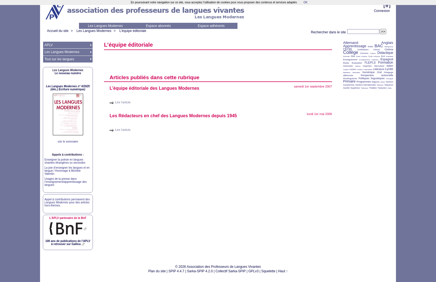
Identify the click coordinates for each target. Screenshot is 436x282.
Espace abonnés (158, 26)
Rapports (376, 82)
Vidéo (389, 88)
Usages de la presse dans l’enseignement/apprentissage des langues (65, 181)
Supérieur (355, 88)
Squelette (268, 271)
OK (305, 2)
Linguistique (367, 69)
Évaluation (357, 63)
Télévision (364, 88)
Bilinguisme (389, 47)
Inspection (367, 66)
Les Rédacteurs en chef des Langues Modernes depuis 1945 (173, 115)
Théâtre (373, 88)
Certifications (362, 50)
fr (386, 5)
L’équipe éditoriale (132, 31)
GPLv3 (253, 271)
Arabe (370, 47)
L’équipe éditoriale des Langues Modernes (154, 88)
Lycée (389, 69)
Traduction (382, 88)
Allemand (350, 43)
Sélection (380, 85)
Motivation (356, 72)
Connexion (382, 11)
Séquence (388, 85)
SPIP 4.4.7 (176, 271)
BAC (379, 45)
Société (346, 88)
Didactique (385, 53)
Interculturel (379, 66)
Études (346, 63)
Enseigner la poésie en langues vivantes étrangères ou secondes (64, 161)
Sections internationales (365, 85)
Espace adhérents (211, 26)
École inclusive (374, 56)
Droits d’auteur (361, 56)
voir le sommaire (68, 141)
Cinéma (389, 49)
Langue (346, 69)
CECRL (348, 49)
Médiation (346, 72)
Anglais (387, 43)
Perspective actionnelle (377, 75)
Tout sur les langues (59, 59)
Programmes (363, 81)
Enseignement (350, 59)
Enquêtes (389, 56)
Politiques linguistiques (371, 78)
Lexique (360, 69)
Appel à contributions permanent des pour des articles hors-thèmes (67, 202)
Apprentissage (354, 46)
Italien (390, 65)
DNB (353, 56)
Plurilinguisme (350, 78)
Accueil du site (57, 31)
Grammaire (348, 66)
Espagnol (386, 59)
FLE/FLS (370, 62)
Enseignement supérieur (368, 60)
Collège (350, 52)
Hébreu (358, 66)
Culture (372, 53)
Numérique (368, 72)
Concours (364, 53)
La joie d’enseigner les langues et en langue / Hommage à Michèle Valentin (67, 170)
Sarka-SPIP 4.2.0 (200, 271)
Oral (379, 72)
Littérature (379, 69)
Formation (385, 62)
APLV (48, 45)
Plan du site (157, 271)
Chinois (376, 50)
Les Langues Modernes (105, 26)
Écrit (383, 56)
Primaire (349, 81)
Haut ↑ (283, 271)
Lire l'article (122, 102)
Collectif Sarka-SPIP (230, 271)
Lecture (353, 69)
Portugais (389, 78)
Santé (382, 82)
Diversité (346, 56)
